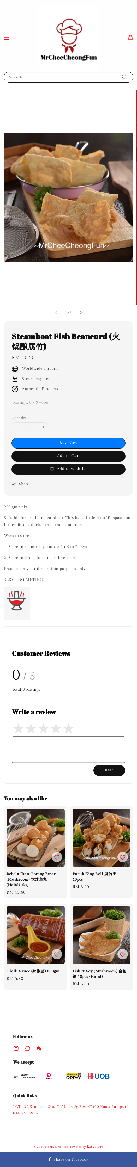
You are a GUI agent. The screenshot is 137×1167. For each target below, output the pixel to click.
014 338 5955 (25, 1113)
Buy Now (68, 443)
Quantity (19, 418)
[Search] (124, 77)
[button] (6, 37)
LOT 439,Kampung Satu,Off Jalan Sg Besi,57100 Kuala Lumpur (69, 1107)
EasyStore (95, 1147)
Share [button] (20, 484)
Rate (109, 770)
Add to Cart (68, 456)
